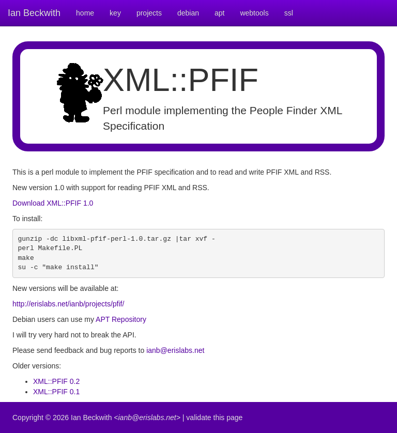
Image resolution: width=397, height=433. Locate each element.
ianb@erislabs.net (175, 350)
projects (149, 13)
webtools (254, 13)
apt (219, 13)
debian (188, 13)
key (115, 13)
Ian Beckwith (34, 13)
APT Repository (121, 319)
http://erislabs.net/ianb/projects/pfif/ (68, 304)
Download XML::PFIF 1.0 (52, 203)
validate (198, 417)
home (85, 13)
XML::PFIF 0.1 (56, 392)
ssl (288, 13)
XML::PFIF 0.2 (56, 381)
